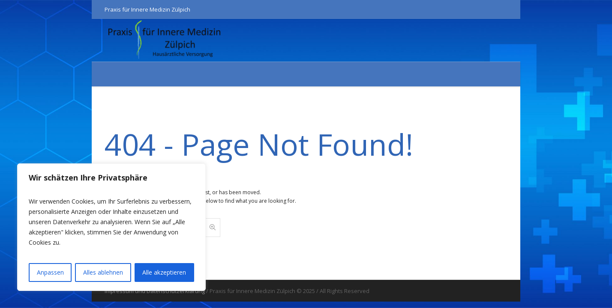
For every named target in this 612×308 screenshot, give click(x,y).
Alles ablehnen (103, 272)
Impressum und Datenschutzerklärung (155, 291)
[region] (111, 227)
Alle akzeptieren (164, 272)
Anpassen (50, 272)
